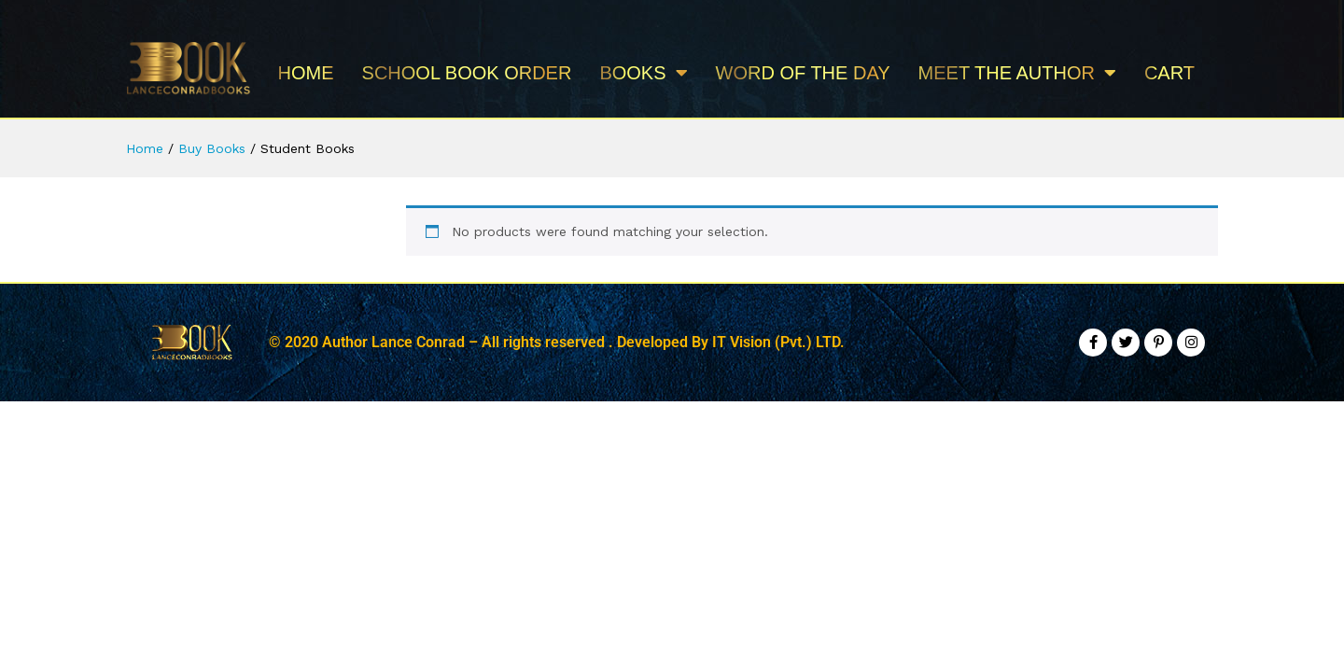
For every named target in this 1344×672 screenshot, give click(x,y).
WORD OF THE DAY (803, 73)
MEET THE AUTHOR (1017, 72)
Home (306, 73)
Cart (1169, 73)
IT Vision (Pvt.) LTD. (778, 342)
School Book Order (467, 73)
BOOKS (643, 72)
